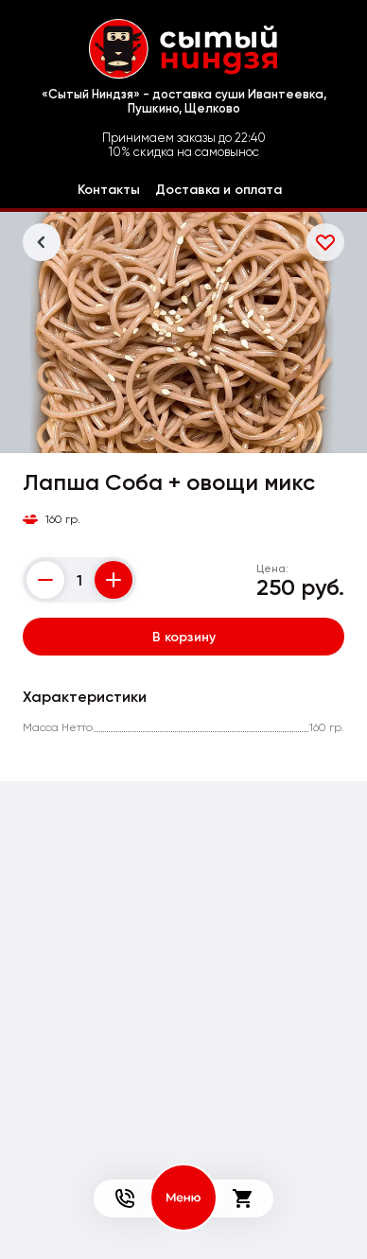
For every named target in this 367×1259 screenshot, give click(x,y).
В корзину (184, 636)
